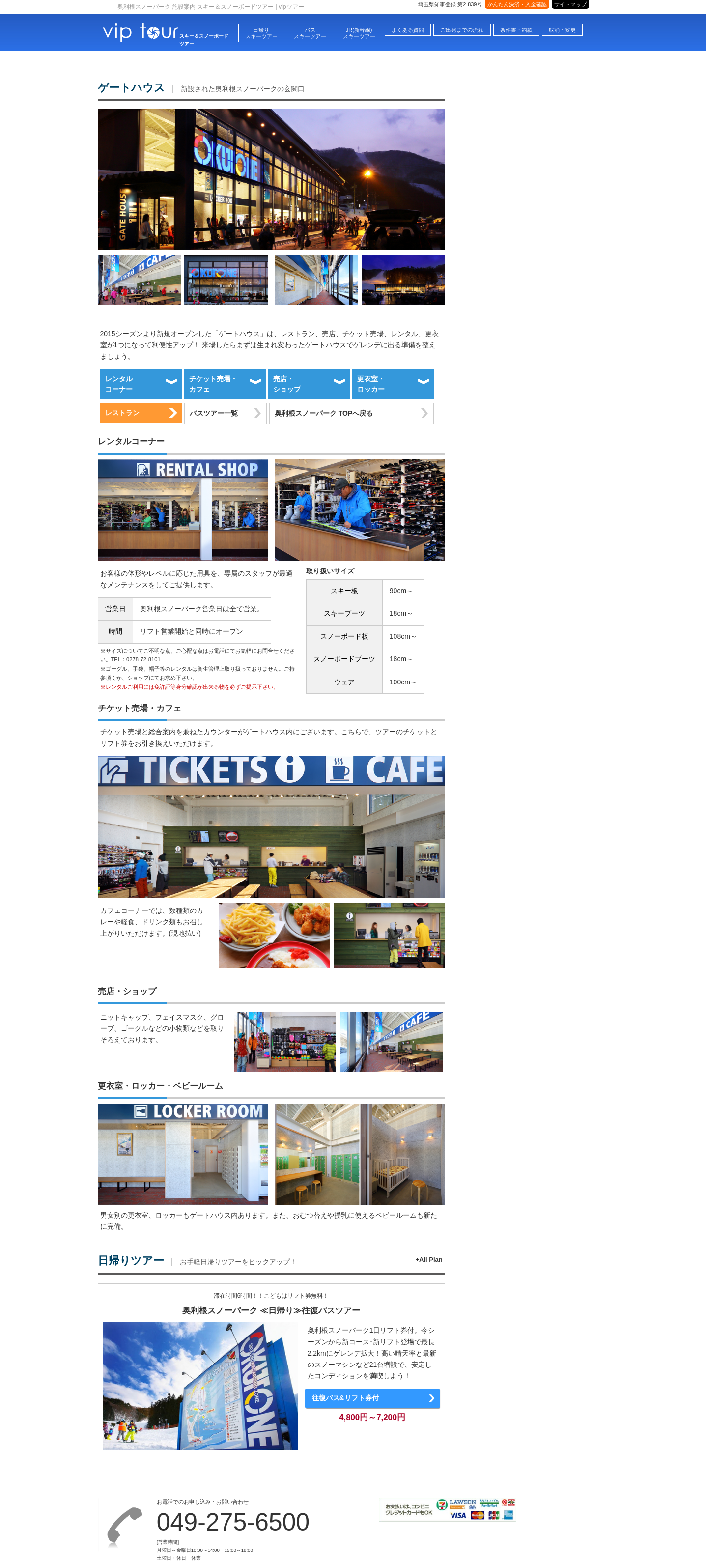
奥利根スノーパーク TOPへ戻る (324, 413)
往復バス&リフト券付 (345, 1398)
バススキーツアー (310, 33)
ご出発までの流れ (461, 30)
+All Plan (428, 1259)
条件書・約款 (516, 30)
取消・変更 (562, 30)
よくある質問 (408, 30)
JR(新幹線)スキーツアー (359, 33)
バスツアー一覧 (214, 413)
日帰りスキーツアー (261, 33)
